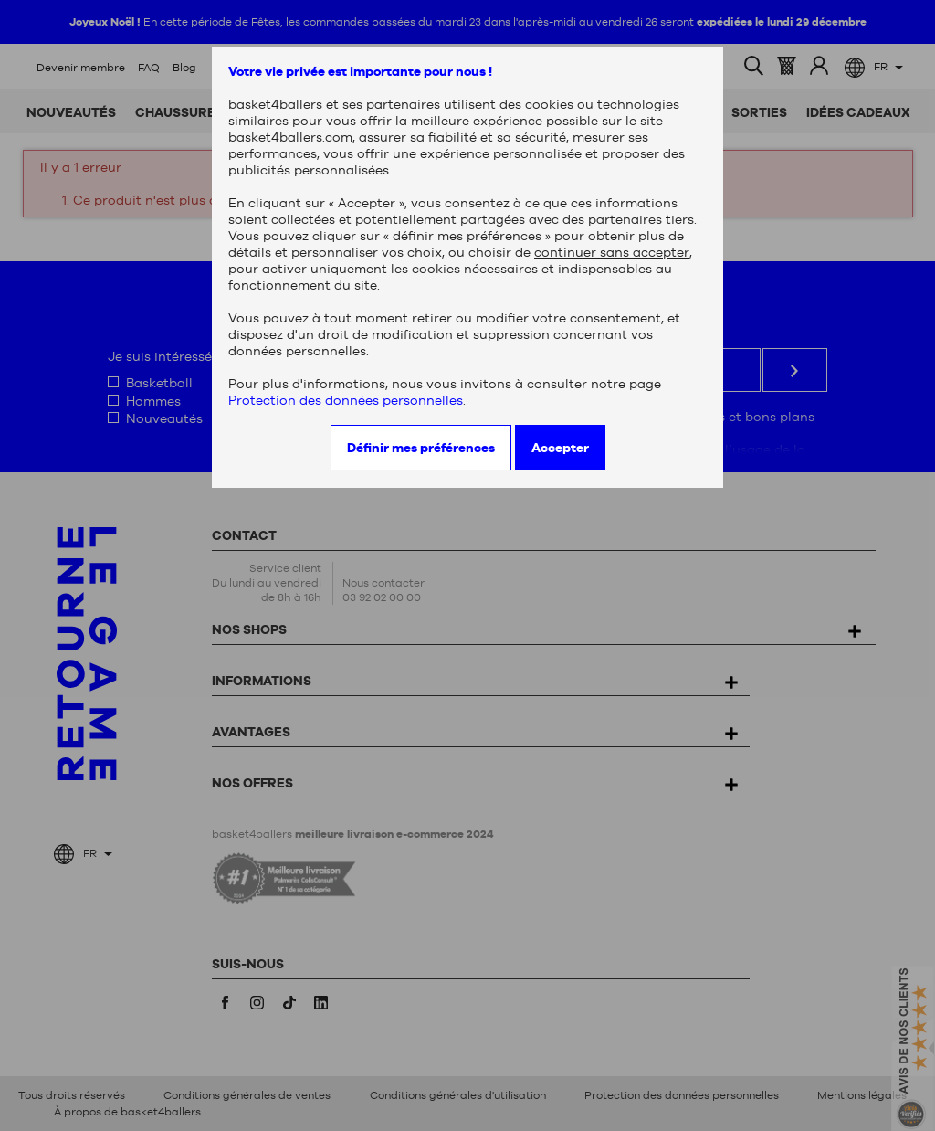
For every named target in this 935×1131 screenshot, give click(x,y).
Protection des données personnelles (345, 400)
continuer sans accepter (611, 252)
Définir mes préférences (421, 447)
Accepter (560, 447)
